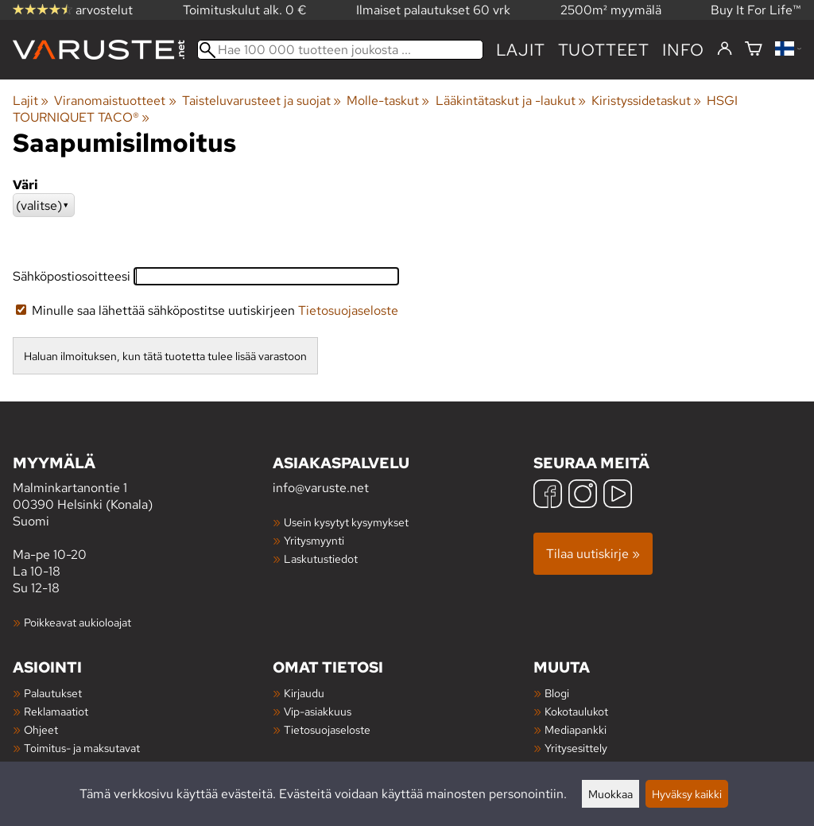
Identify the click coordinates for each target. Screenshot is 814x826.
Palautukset (53, 692)
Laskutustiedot (321, 558)
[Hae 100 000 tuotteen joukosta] (340, 50)
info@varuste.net (321, 487)
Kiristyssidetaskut (646, 100)
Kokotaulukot (576, 711)
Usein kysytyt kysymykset (346, 521)
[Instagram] (582, 495)
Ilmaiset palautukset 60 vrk (433, 10)
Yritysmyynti (314, 540)
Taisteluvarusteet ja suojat (261, 100)
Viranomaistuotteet (115, 100)
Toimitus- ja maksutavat (82, 747)
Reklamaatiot (56, 711)
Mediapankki (576, 729)
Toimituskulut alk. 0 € (245, 10)
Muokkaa (610, 793)
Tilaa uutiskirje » (593, 553)
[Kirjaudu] (724, 49)
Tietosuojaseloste (348, 310)
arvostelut (73, 10)
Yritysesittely (576, 747)
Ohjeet (41, 729)
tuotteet (603, 49)
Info (683, 49)
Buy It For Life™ (756, 10)
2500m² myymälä (610, 10)
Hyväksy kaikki (687, 793)
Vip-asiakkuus (317, 711)
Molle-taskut (388, 100)
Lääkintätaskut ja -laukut (511, 100)
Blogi (557, 692)
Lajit (520, 49)
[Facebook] (547, 495)
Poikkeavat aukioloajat (77, 622)
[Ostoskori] (753, 50)
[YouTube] (617, 495)
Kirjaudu (304, 692)
